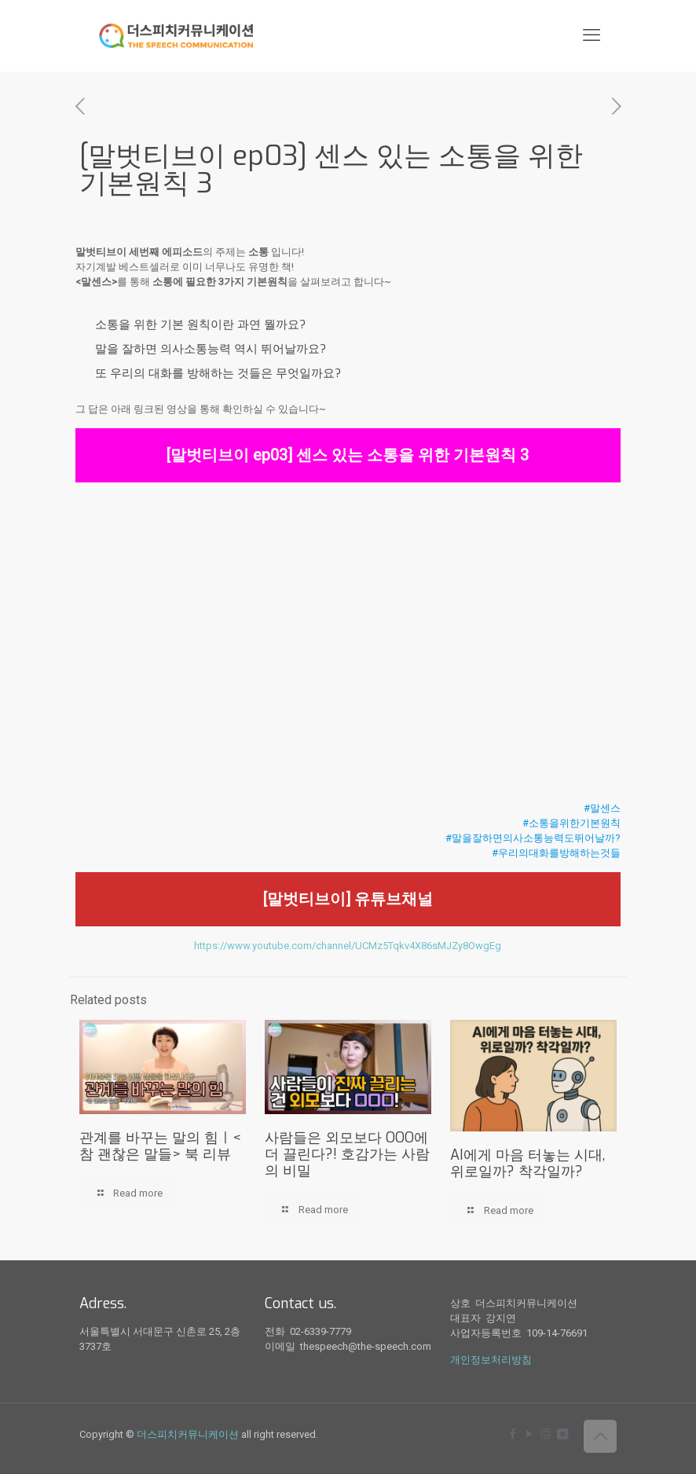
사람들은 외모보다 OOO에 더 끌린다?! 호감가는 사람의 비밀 (347, 1154)
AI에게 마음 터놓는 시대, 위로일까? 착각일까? (527, 1163)
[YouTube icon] (529, 1434)
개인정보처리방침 (491, 1360)
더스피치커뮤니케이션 (188, 1434)
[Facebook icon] (512, 1434)
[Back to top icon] (600, 1436)
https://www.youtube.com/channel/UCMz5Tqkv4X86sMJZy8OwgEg (347, 946)
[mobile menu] (591, 35)
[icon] (562, 1434)
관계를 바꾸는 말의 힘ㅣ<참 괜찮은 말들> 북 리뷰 (160, 1146)
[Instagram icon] (545, 1434)
